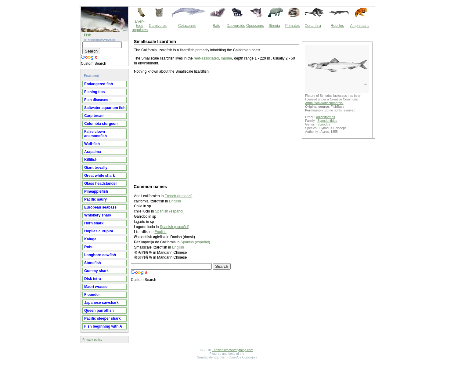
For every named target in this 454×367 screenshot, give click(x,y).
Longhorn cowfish (100, 255)
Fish (88, 35)
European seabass (100, 207)
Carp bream (94, 116)
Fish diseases (96, 100)
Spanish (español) (170, 211)
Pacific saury (95, 199)
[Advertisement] (216, 128)
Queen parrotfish (99, 310)
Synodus (323, 124)
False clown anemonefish (95, 133)
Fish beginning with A (103, 326)
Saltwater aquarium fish (104, 108)
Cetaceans (187, 26)
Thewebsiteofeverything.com (232, 350)
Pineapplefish (96, 191)
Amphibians (359, 26)
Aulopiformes (325, 117)
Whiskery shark (97, 215)
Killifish (90, 160)
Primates (292, 26)
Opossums (255, 26)
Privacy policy (92, 339)
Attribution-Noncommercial (324, 103)
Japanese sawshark (101, 302)
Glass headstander (100, 183)
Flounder (92, 295)
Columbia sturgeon (100, 124)
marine (226, 58)
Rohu (89, 247)
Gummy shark (96, 271)
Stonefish (92, 263)
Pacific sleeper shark (102, 318)
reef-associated (206, 58)
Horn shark (93, 223)
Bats (216, 26)
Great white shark (99, 175)
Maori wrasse (95, 287)
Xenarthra (313, 26)
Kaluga (90, 239)
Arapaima (92, 152)
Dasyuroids (236, 26)
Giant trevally (95, 167)
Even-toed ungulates (140, 25)
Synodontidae (327, 120)
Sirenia (274, 26)
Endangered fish (98, 84)
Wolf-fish (92, 144)
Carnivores (158, 26)
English (175, 201)
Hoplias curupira (98, 231)
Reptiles (337, 26)
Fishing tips (94, 92)
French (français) (179, 196)
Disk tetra (92, 279)
